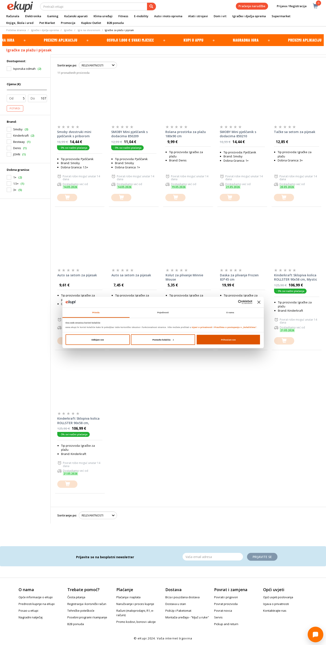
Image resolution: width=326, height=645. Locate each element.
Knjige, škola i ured (20, 23)
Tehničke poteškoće (80, 611)
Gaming (52, 16)
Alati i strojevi (198, 16)
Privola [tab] (96, 312)
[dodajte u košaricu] (67, 197)
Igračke (68, 30)
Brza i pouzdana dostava (182, 597)
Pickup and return (226, 624)
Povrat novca (223, 611)
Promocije (68, 23)
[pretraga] (151, 6)
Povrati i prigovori (226, 597)
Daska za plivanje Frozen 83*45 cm (239, 277)
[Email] (213, 556)
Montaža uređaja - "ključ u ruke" (187, 617)
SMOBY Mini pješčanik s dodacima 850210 (238, 134)
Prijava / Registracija (289, 6)
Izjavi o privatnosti (202, 327)
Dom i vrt (220, 16)
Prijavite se (262, 557)
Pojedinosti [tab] (163, 312)
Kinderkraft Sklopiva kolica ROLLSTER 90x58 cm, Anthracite (78, 420)
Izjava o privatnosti (276, 604)
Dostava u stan (175, 604)
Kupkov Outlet (91, 23)
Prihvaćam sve (228, 339)
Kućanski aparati (76, 16)
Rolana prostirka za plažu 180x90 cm (185, 134)
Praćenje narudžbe (252, 6)
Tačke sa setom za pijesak (294, 132)
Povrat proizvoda (226, 604)
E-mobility (141, 16)
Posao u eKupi (28, 611)
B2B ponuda (115, 23)
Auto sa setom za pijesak (77, 275)
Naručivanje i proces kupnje (135, 604)
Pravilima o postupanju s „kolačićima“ (235, 327)
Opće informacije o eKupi (36, 597)
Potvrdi (15, 108)
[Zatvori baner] (258, 302)
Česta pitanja (76, 597)
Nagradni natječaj (31, 617)
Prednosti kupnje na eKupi (37, 604)
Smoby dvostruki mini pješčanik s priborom (74, 134)
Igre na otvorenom (89, 30)
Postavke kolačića (163, 339)
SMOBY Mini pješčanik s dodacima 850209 (129, 134)
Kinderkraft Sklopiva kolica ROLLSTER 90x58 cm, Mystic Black (295, 277)
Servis (218, 617)
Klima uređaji (103, 16)
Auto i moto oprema (168, 16)
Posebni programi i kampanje (87, 617)
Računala (12, 16)
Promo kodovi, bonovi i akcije (136, 622)
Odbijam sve (97, 339)
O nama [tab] (230, 312)
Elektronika (33, 16)
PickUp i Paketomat (178, 611)
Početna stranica (16, 30)
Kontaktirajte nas (274, 611)
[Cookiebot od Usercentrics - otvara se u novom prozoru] (232, 302)
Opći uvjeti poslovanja (278, 597)
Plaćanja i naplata (128, 597)
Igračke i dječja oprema (249, 16)
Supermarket (281, 16)
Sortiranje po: (67, 65)
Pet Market (47, 23)
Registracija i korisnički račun (86, 604)
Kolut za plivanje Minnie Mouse (184, 277)
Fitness (123, 16)
